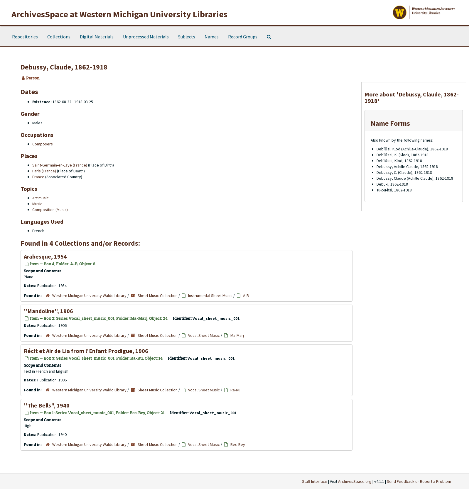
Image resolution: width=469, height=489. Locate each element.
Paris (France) (44, 171)
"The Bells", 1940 (47, 405)
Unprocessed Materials (146, 37)
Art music (40, 198)
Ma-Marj (237, 335)
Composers (42, 144)
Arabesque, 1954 (45, 256)
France (38, 176)
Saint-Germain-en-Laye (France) (59, 165)
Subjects (186, 37)
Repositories (25, 37)
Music (37, 203)
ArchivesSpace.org (355, 481)
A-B (246, 295)
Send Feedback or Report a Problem (419, 481)
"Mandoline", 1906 (48, 311)
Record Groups (242, 37)
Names (212, 37)
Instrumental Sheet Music (210, 295)
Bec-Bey (237, 444)
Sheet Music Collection (158, 295)
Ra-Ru (235, 390)
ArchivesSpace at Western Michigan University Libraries (119, 14)
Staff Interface (314, 481)
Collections (58, 37)
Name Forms (390, 123)
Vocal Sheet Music (204, 335)
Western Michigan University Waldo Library (89, 295)
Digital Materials (97, 37)
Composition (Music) (50, 209)
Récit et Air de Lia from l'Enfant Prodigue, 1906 (86, 350)
